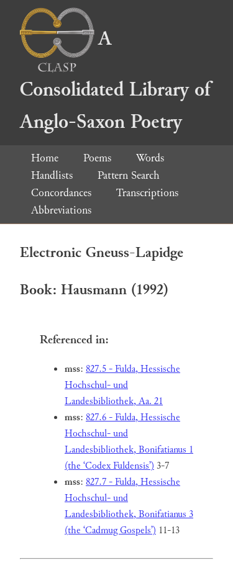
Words (150, 158)
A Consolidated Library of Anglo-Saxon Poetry (115, 80)
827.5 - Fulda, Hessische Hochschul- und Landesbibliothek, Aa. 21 (122, 385)
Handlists (52, 175)
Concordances (61, 193)
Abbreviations (61, 210)
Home (44, 158)
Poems (97, 158)
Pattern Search (129, 175)
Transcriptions (147, 193)
